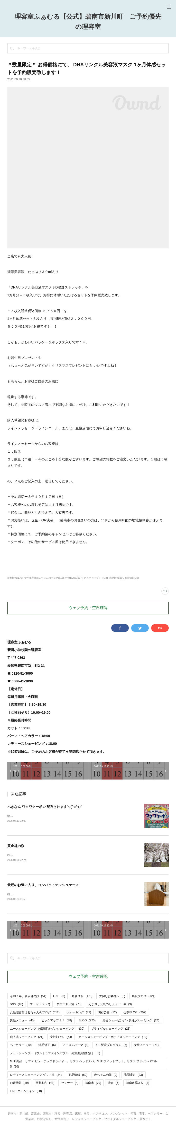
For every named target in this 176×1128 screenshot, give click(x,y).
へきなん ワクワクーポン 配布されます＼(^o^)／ (44, 807)
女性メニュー (146, 1046)
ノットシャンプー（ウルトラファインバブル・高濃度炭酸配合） (55, 1054)
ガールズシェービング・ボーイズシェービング (113, 1038)
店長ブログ (143, 997)
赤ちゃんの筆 (105, 1075)
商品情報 (77, 1075)
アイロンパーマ (76, 1046)
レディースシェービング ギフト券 (36, 1075)
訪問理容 (133, 1075)
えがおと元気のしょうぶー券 (110, 1005)
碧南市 (93, 1084)
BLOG (87, 1021)
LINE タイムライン (26, 1092)
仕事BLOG (134, 1013)
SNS (16, 1005)
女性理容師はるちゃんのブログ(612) (44, 578)
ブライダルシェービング (110, 1029)
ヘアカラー (21, 1046)
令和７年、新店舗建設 (28, 997)
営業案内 (45, 1084)
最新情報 (82, 997)
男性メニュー (22, 1021)
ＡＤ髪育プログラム (111, 1046)
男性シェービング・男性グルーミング (130, 1021)
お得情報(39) (132, 578)
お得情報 (19, 1084)
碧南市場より (137, 1084)
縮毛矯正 (47, 1046)
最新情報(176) (15, 578)
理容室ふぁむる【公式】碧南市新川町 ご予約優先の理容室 (88, 22)
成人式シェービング (26, 1038)
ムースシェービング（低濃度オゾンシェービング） (47, 1029)
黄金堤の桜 (15, 846)
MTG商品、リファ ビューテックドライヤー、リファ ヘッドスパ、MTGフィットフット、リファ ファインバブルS (83, 1064)
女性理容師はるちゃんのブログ (35, 1013)
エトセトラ (40, 1005)
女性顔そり (61, 1038)
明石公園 (107, 1013)
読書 (113, 1084)
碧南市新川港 (69, 1005)
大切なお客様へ (112, 997)
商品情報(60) (116, 578)
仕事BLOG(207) (74, 578)
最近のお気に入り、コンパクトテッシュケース (43, 886)
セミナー (69, 1084)
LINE (59, 997)
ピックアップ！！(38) (96, 578)
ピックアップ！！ (56, 1021)
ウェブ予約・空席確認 (88, 608)
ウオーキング (78, 1013)
